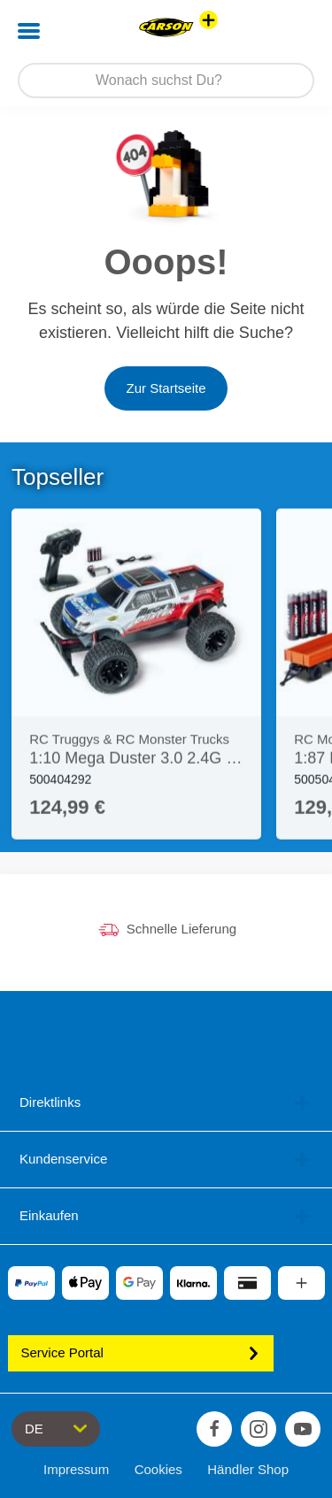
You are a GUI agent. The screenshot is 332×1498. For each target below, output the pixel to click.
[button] (293, 31)
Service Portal (140, 1352)
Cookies (158, 1469)
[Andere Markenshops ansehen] (208, 20)
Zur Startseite (165, 388)
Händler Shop (248, 1469)
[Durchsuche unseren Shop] (166, 80)
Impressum (76, 1469)
